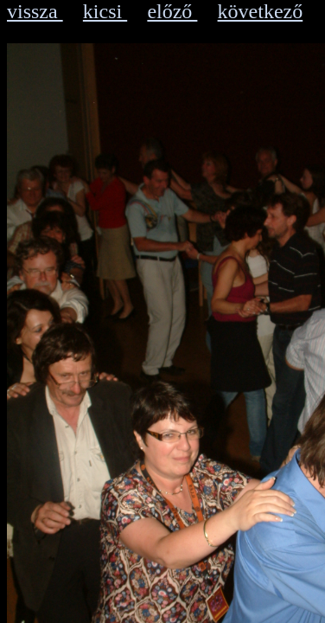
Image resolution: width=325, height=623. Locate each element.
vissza (35, 11)
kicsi (105, 11)
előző (172, 11)
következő (260, 11)
